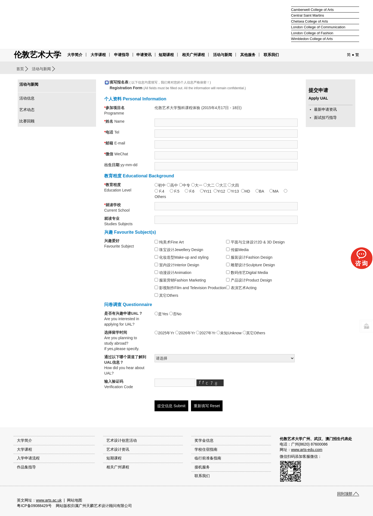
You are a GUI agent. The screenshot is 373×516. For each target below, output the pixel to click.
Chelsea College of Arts (309, 21)
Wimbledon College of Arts (312, 39)
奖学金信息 (204, 440)
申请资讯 (144, 54)
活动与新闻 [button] (222, 54)
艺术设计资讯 (117, 449)
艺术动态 (27, 109)
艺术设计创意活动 (121, 440)
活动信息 (27, 98)
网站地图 (74, 500)
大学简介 (74, 54)
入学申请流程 (28, 458)
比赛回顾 (27, 121)
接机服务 (202, 467)
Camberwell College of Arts (312, 10)
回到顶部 (344, 494)
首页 (20, 69)
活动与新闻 (41, 69)
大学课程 (98, 54)
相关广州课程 (117, 467)
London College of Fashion (312, 33)
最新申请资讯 (325, 109)
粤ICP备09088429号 (34, 505)
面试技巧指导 (325, 117)
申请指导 (121, 54)
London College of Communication (318, 27)
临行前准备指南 (208, 458)
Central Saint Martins (307, 15)
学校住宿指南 (206, 449)
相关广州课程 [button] (193, 54)
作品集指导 (26, 467)
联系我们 (271, 54)
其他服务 (247, 54)
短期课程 (166, 54)
